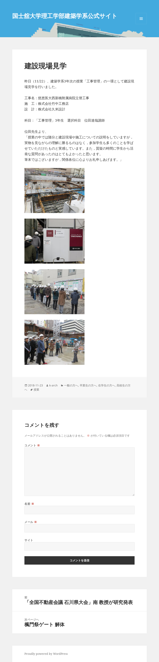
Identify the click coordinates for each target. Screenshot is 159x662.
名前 (29, 504)
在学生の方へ (106, 385)
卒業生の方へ (88, 385)
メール (30, 522)
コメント (32, 445)
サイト (28, 540)
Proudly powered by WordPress (46, 654)
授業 (36, 389)
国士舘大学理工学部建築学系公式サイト (64, 16)
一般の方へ (71, 385)
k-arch (53, 385)
